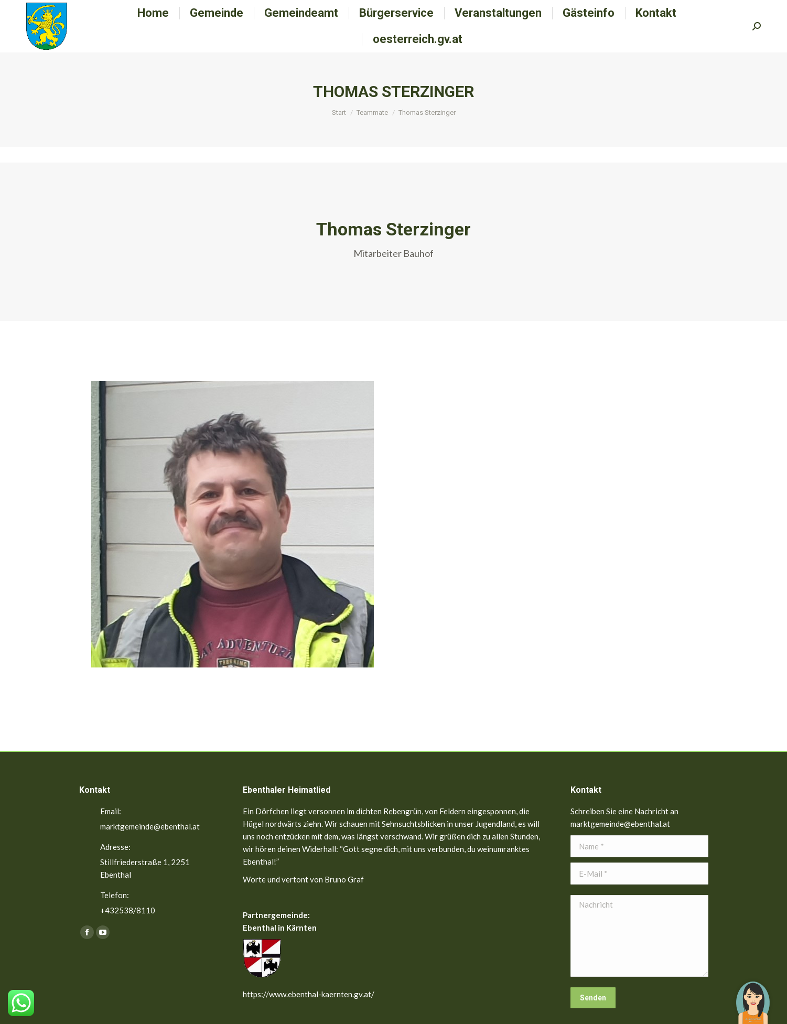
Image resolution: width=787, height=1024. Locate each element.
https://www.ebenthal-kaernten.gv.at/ (308, 994)
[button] (753, 995)
